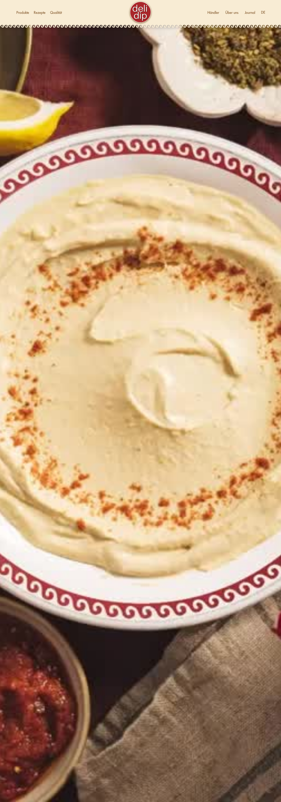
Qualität (56, 12)
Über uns (231, 12)
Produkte (22, 12)
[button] (263, 12)
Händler (213, 12)
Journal (250, 12)
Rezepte (39, 12)
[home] (140, 12)
